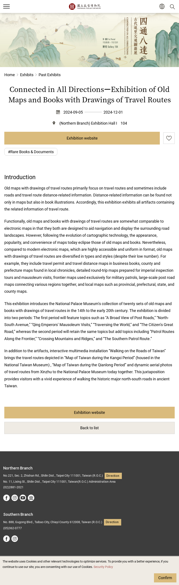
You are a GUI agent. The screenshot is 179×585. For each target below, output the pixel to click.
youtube (23, 498)
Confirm (165, 577)
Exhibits (26, 74)
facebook (6, 498)
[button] (161, 6)
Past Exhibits (50, 74)
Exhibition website (82, 138)
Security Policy (103, 567)
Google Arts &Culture (31, 498)
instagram (14, 498)
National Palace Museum (84, 6)
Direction (112, 476)
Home (9, 74)
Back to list (89, 428)
